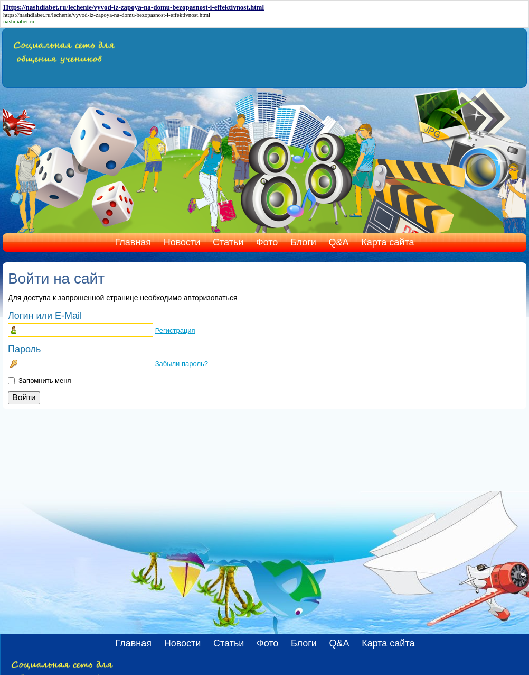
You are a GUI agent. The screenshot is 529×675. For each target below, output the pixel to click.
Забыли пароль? (181, 364)
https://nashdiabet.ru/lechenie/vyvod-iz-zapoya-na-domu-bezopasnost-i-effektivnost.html (106, 15)
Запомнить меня (44, 381)
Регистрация (175, 330)
